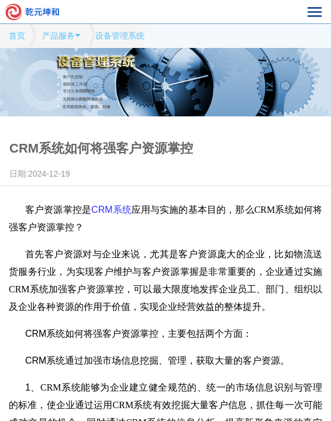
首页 (17, 35)
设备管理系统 (119, 35)
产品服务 (58, 35)
